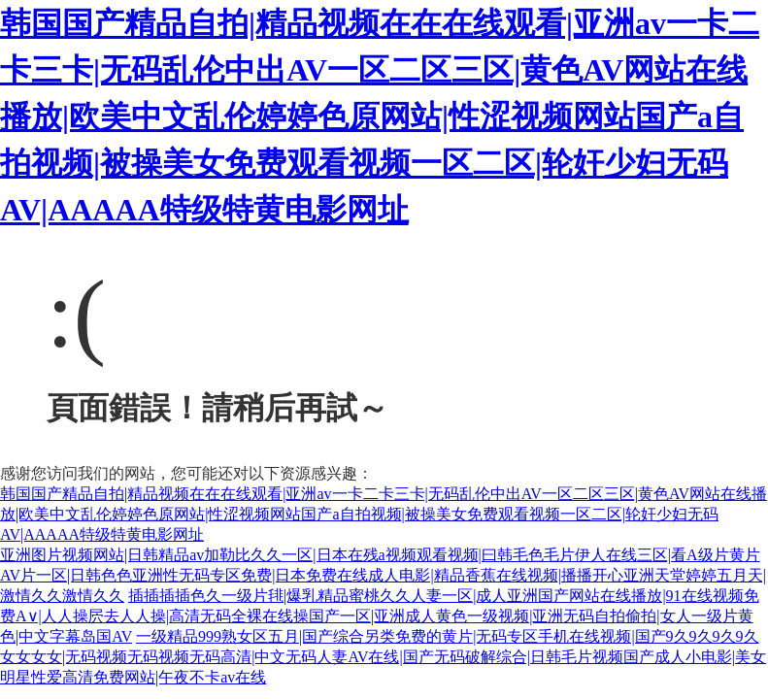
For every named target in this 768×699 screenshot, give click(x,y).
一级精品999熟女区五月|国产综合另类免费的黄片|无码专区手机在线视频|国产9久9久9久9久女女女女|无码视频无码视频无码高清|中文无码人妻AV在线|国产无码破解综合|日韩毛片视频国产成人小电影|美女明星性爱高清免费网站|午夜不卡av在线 (383, 656)
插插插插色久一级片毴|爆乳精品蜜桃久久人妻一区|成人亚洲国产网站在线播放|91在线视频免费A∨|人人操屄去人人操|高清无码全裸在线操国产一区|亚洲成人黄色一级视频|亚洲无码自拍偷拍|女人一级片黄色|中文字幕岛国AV (379, 616)
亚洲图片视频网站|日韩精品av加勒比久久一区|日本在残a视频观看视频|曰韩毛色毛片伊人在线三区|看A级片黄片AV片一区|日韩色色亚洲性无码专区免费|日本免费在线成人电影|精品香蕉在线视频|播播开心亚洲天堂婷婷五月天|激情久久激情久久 (383, 575)
